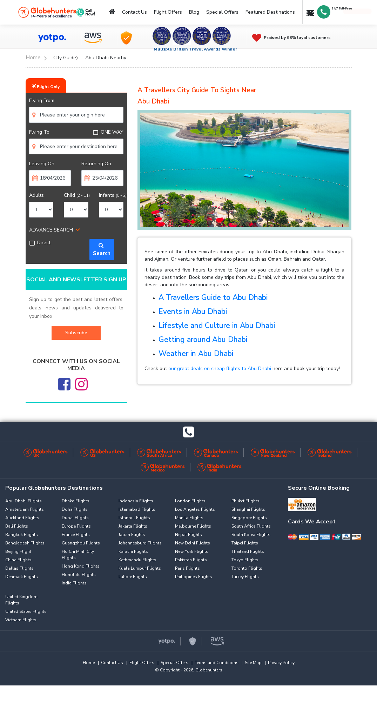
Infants (113, 195)
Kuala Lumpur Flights (140, 568)
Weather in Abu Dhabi (196, 354)
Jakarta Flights (133, 526)
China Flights (18, 560)
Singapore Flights (249, 518)
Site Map (253, 662)
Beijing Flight (18, 551)
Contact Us (134, 12)
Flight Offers (168, 12)
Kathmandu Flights (137, 560)
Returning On (96, 163)
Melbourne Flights (193, 526)
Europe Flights (76, 526)
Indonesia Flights (136, 501)
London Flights (190, 501)
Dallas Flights (19, 568)
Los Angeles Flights (195, 509)
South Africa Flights (251, 526)
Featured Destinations (270, 12)
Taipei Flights (244, 543)
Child (77, 195)
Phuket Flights (245, 501)
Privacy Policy (281, 662)
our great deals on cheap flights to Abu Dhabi (219, 368)
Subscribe (76, 332)
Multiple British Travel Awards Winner (195, 49)
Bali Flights (16, 526)
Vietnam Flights (20, 620)
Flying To (39, 132)
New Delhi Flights (192, 543)
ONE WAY (108, 132)
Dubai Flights (75, 518)
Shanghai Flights (248, 509)
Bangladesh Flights (25, 543)
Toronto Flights (246, 568)
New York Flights (191, 551)
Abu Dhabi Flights (23, 501)
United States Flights (26, 611)
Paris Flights (187, 568)
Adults (36, 195)
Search (101, 249)
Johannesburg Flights (140, 543)
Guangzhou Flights (81, 543)
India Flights (74, 583)
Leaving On (41, 163)
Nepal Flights (188, 534)
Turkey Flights (245, 577)
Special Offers (222, 12)
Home (89, 662)
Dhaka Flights (75, 501)
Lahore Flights (133, 577)
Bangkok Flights (21, 534)
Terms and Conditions (216, 662)
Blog (194, 12)
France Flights (76, 534)
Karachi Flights (133, 551)
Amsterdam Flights (24, 509)
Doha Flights (75, 509)
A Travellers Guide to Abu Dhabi (213, 297)
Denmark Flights (21, 577)
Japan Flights (132, 534)
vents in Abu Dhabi (195, 311)
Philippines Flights (193, 577)
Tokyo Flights (244, 560)
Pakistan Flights (191, 560)
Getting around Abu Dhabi (203, 339)
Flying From (41, 100)
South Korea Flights (250, 534)
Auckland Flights (22, 518)
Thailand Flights (247, 551)
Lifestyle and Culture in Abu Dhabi (217, 325)
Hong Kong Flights (81, 566)
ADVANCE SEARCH (51, 230)
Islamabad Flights (137, 509)
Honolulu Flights (79, 574)
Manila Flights (189, 518)
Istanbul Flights (134, 518)
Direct (40, 242)
